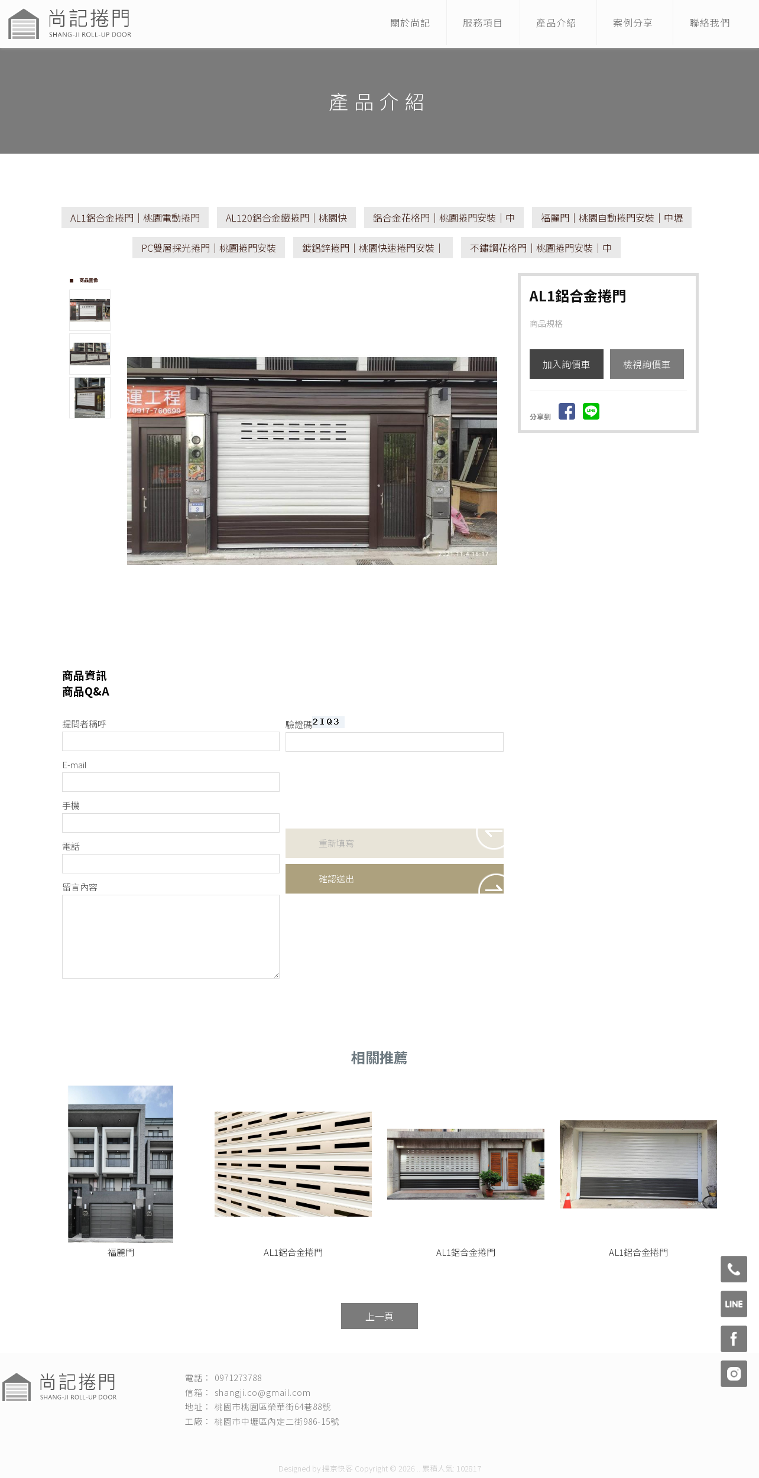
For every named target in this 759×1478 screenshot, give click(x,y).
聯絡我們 (708, 24)
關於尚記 (396, 24)
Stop (326, 650)
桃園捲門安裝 (240, 1443)
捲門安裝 (199, 1443)
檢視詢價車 (646, 364)
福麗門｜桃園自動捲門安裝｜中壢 (612, 217)
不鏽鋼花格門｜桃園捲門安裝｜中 (541, 248)
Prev (136, 458)
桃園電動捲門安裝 (441, 1443)
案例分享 (628, 24)
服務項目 (472, 24)
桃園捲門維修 (337, 1443)
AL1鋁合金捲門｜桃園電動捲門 (135, 217)
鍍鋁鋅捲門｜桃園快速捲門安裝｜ (373, 248)
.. (418, 1468)
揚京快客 (337, 1468)
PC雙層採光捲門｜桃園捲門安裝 (208, 248)
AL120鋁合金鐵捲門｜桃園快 (286, 217)
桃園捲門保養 (386, 1443)
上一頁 (379, 1316)
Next (494, 458)
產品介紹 (548, 24)
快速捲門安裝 (289, 1443)
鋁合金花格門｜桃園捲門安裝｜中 (444, 217)
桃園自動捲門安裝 (504, 1443)
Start (317, 650)
